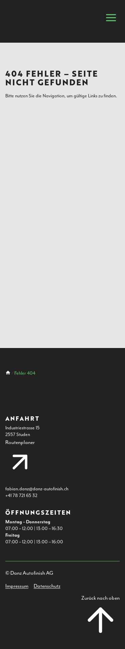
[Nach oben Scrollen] (100, 618)
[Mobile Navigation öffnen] (111, 17)
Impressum (16, 586)
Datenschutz (47, 586)
